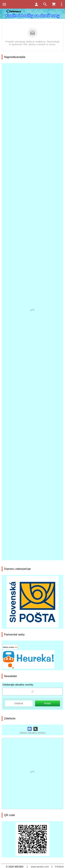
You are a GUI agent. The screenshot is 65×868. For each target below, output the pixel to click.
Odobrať (18, 703)
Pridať (47, 703)
